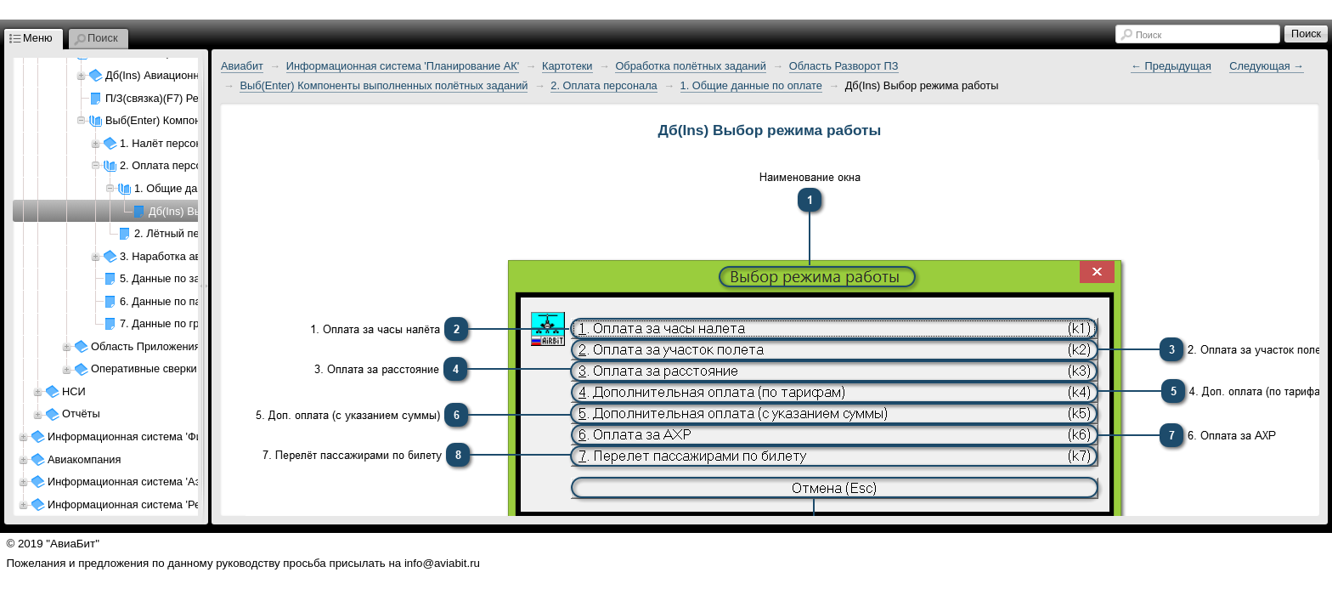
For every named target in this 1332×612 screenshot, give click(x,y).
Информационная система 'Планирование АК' (402, 66)
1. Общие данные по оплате (751, 85)
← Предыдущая (1171, 66)
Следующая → (1266, 66)
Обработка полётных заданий (690, 66)
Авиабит (242, 66)
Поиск (1148, 35)
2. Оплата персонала (603, 85)
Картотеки (567, 66)
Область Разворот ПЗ (844, 66)
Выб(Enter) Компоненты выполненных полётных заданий (384, 85)
